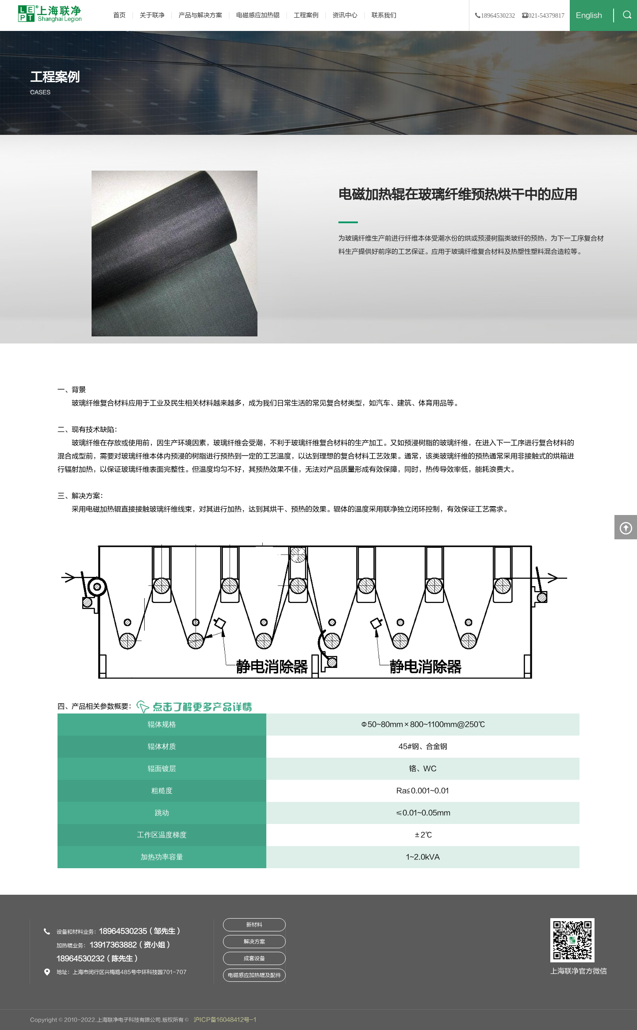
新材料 (254, 925)
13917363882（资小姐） (131, 945)
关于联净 (152, 15)
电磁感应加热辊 (258, 15)
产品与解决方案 (200, 15)
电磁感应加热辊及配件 (254, 975)
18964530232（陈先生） (98, 959)
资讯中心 (345, 15)
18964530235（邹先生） (140, 931)
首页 (119, 15)
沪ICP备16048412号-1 (225, 1020)
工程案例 (306, 15)
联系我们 (384, 15)
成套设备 (254, 958)
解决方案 (254, 941)
